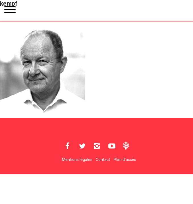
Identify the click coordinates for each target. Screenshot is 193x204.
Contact (103, 159)
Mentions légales (77, 159)
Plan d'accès (125, 159)
